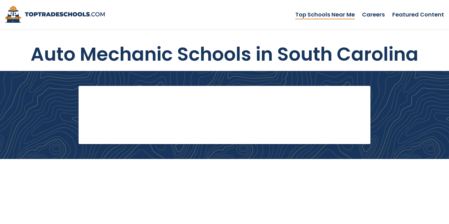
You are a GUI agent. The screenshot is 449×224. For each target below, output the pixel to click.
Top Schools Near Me (325, 14)
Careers (373, 14)
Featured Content (418, 14)
